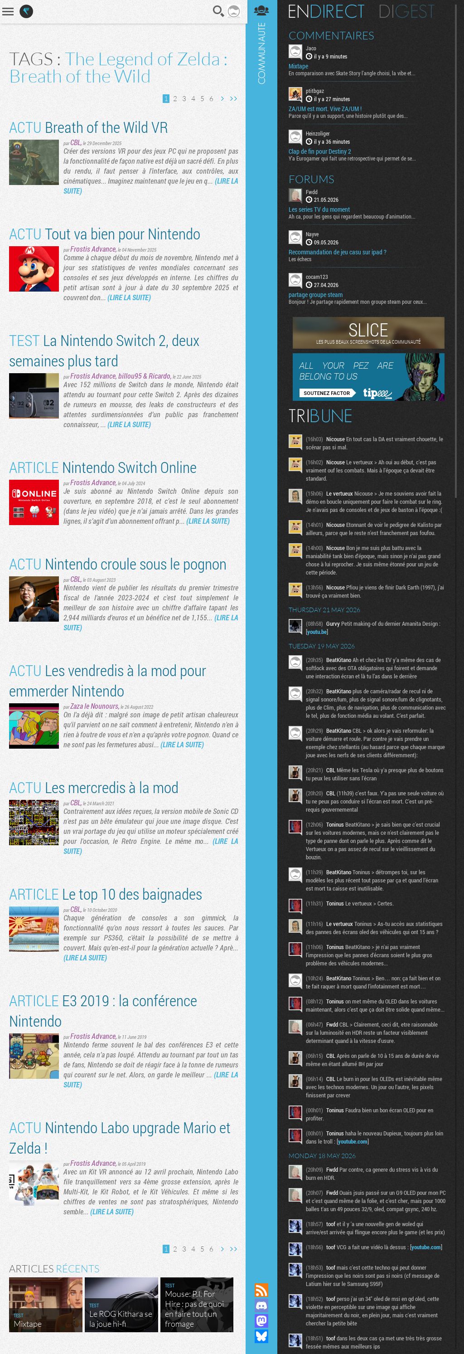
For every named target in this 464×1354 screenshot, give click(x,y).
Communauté (262, 632)
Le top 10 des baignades (105, 893)
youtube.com (353, 1141)
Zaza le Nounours (94, 706)
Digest (408, 11)
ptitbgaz (316, 90)
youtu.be (318, 632)
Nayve (313, 234)
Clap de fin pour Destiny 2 (321, 151)
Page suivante (221, 98)
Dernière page (232, 98)
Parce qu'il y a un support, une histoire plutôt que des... (349, 115)
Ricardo (159, 375)
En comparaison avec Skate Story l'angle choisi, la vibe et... (353, 73)
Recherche (218, 11)
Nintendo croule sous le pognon (118, 563)
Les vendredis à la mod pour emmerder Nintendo (107, 680)
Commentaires (332, 35)
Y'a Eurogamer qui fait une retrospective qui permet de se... (353, 157)
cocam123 (318, 276)
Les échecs (301, 259)
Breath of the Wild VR (88, 127)
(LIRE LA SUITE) (129, 297)
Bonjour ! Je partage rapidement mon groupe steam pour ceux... (359, 301)
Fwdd (313, 191)
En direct (327, 11)
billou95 (130, 375)
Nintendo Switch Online (103, 467)
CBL (75, 142)
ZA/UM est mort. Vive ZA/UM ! (326, 108)
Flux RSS (262, 1290)
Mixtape (299, 66)
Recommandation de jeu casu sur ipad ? (338, 252)
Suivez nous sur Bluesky (262, 1336)
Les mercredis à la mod (94, 787)
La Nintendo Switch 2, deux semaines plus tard (104, 350)
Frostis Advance (93, 248)
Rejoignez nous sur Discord (262, 1305)
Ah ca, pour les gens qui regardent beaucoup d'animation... (353, 216)
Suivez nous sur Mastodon (262, 1321)
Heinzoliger (319, 133)
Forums (312, 178)
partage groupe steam (316, 294)
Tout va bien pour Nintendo (104, 233)
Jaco (312, 48)
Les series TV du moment (320, 209)
